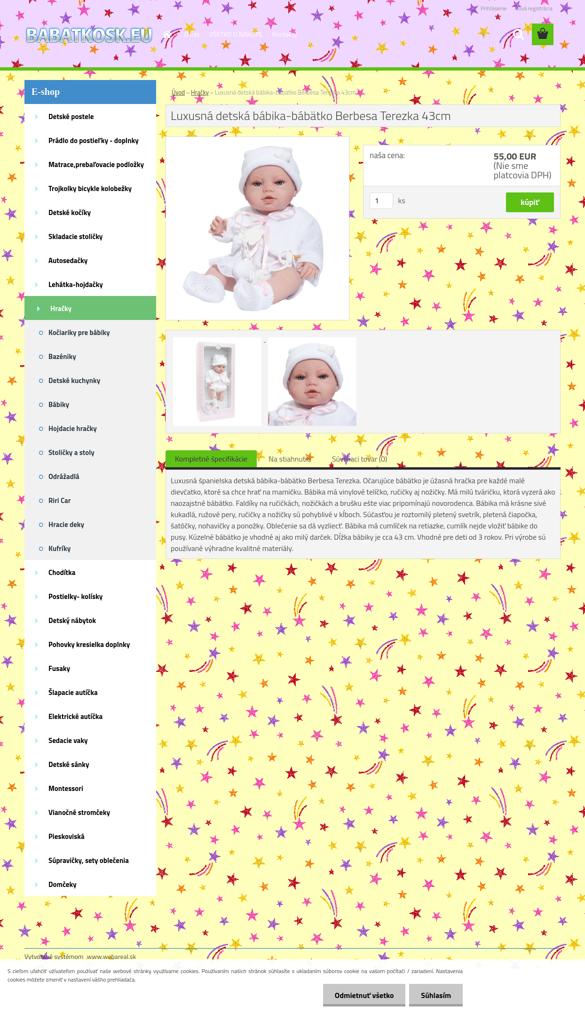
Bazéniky (62, 356)
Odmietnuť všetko (364, 995)
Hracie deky (66, 524)
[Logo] (89, 34)
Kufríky (59, 548)
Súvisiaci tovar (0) (359, 458)
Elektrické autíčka (75, 716)
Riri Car (59, 500)
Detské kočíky (69, 212)
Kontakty (284, 34)
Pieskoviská (66, 836)
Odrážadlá (63, 476)
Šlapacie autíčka (73, 692)
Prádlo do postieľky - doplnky (93, 140)
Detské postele (71, 116)
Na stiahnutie (290, 458)
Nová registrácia (533, 8)
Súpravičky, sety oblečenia (88, 860)
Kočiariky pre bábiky (79, 332)
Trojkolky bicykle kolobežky (90, 188)
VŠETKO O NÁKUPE (236, 34)
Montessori (65, 788)
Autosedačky (67, 260)
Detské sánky (68, 764)
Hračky (60, 308)
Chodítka (61, 572)
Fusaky (59, 668)
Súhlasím (436, 995)
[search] (518, 34)
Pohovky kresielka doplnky (89, 644)
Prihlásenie (493, 8)
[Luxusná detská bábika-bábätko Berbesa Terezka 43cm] (257, 140)
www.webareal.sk (111, 956)
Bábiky (58, 404)
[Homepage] (166, 34)
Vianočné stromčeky (79, 812)
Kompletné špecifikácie (211, 458)
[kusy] (381, 200)
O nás (192, 34)
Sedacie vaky (68, 740)
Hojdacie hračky (72, 428)
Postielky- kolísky (75, 596)
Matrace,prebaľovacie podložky (96, 164)
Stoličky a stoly (71, 452)
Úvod (178, 92)
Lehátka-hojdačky (75, 284)
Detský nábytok (72, 620)
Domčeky (62, 884)
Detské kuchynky (74, 380)
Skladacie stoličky (75, 236)
